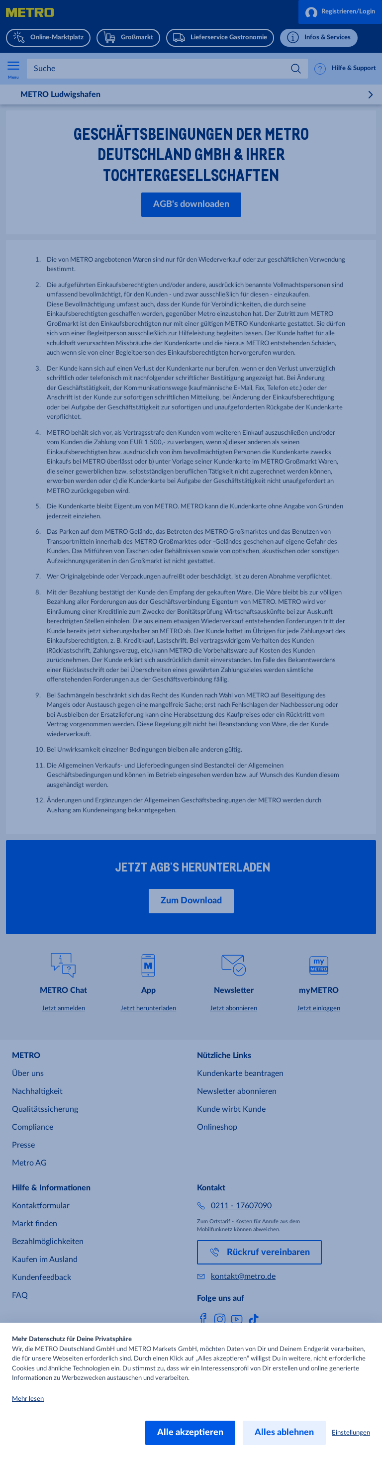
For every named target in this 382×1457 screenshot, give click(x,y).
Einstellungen (351, 1433)
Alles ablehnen (284, 1432)
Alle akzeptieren (190, 1432)
